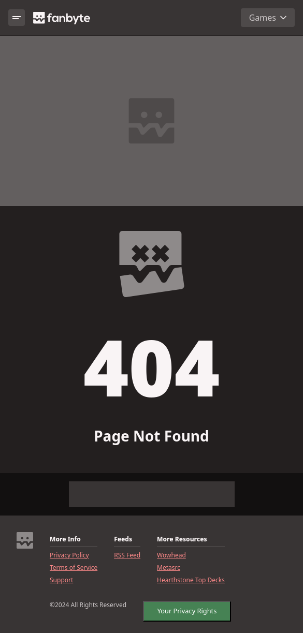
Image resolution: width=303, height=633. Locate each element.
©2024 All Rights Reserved (88, 605)
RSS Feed (127, 555)
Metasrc (168, 568)
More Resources (182, 539)
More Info (65, 539)
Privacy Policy (69, 555)
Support (61, 580)
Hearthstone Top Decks (191, 580)
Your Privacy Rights (187, 610)
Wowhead (171, 555)
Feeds (123, 539)
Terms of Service (73, 568)
